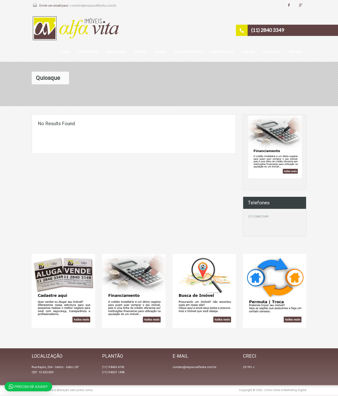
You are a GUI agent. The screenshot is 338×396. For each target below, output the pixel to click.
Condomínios (87, 51)
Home (64, 51)
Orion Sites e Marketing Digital (285, 390)
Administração (222, 51)
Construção (272, 51)
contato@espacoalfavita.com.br (194, 367)
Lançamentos (116, 51)
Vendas (140, 51)
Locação (160, 51)
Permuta (295, 51)
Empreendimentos (189, 51)
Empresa (248, 51)
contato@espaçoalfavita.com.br (93, 5)
